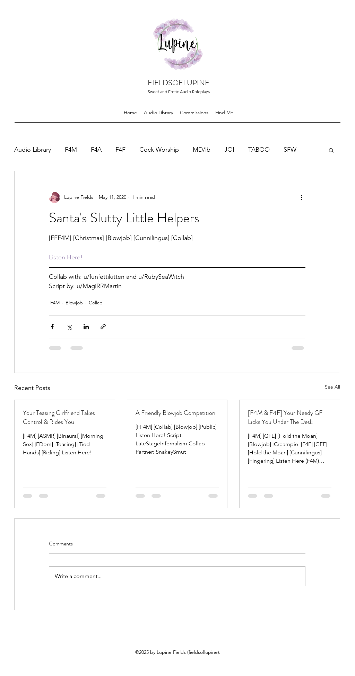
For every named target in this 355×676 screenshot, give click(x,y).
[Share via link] (103, 326)
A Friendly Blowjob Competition (175, 412)
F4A (96, 149)
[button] (331, 150)
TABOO (259, 149)
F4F (120, 149)
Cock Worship (159, 149)
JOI (229, 149)
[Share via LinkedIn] (86, 326)
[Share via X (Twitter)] (69, 326)
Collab (96, 303)
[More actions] (301, 197)
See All (332, 387)
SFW (290, 149)
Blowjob (74, 303)
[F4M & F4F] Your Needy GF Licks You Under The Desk (285, 417)
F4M (71, 149)
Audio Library (32, 149)
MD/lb (201, 149)
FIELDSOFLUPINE (178, 82)
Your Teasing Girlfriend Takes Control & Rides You (59, 417)
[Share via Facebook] (52, 326)
